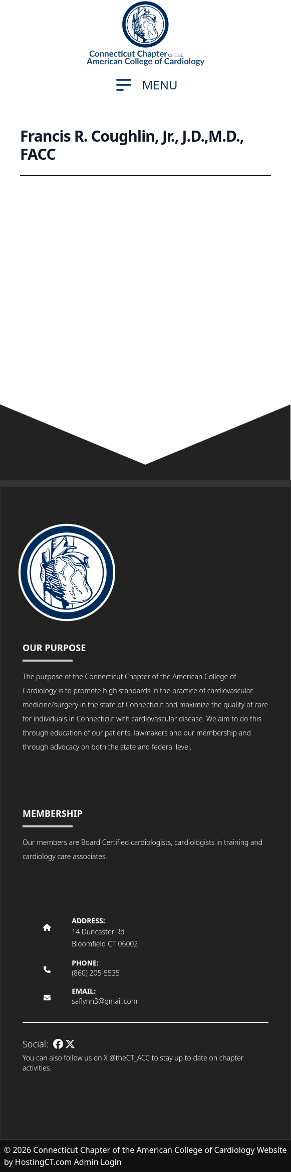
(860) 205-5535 (96, 973)
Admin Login (98, 1161)
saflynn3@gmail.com (104, 1001)
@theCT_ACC (129, 1057)
